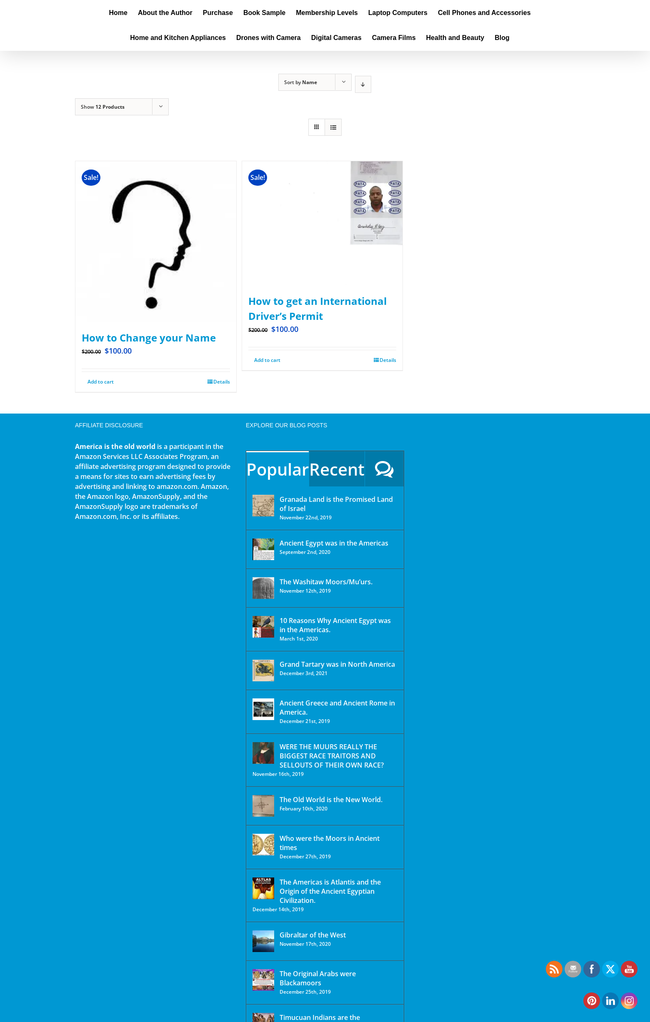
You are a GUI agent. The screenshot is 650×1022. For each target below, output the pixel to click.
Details (221, 381)
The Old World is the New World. (331, 799)
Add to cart (101, 381)
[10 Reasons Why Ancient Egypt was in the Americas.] (263, 627)
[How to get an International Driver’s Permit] (322, 223)
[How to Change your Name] (155, 241)
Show (103, 106)
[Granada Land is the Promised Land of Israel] (263, 505)
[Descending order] (363, 84)
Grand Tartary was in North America (337, 664)
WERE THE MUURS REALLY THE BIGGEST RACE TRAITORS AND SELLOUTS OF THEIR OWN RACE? (332, 756)
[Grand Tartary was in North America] (263, 670)
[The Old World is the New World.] (263, 806)
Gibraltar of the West (313, 935)
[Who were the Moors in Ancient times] (263, 844)
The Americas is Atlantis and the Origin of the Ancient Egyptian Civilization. (330, 891)
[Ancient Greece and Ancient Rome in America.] (263, 709)
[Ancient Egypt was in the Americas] (263, 549)
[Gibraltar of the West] (263, 941)
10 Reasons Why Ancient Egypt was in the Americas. (335, 625)
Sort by (300, 82)
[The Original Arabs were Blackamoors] (263, 980)
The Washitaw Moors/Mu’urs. (326, 581)
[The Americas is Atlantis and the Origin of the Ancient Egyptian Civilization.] (263, 888)
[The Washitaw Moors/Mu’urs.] (263, 588)
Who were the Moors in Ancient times (330, 843)
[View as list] (333, 127)
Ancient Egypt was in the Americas (334, 543)
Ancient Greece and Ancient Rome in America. (337, 707)
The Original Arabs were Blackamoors (318, 978)
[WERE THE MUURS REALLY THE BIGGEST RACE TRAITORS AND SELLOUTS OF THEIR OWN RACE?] (263, 753)
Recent (337, 469)
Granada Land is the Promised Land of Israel (336, 504)
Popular (277, 469)
